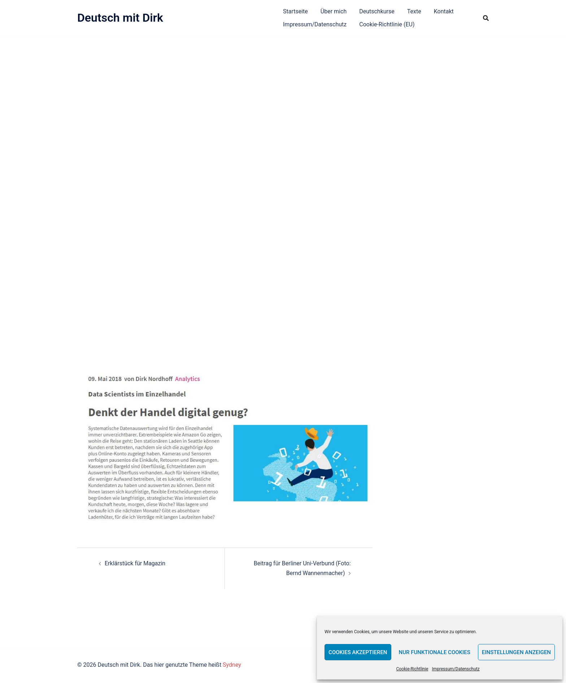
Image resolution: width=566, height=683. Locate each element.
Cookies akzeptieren (357, 652)
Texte (414, 11)
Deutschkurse (377, 11)
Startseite (295, 11)
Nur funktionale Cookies (434, 652)
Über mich (334, 11)
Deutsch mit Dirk (120, 18)
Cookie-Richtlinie (412, 668)
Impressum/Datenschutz (455, 668)
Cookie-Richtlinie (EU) (386, 24)
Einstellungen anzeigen (516, 652)
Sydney (232, 664)
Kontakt (444, 11)
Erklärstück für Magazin (135, 563)
